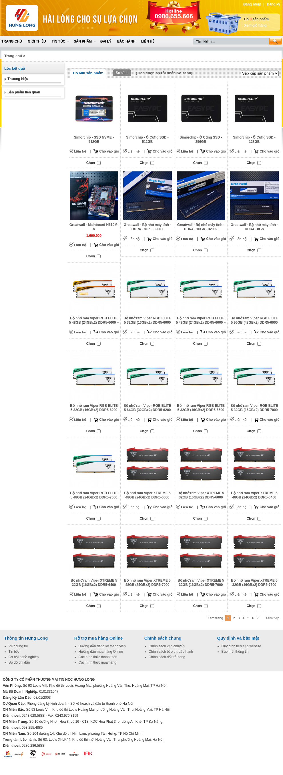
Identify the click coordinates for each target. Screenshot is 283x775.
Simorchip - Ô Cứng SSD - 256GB (201, 139)
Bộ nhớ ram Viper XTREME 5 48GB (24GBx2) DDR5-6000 (147, 495)
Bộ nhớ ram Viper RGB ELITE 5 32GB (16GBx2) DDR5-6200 (93, 408)
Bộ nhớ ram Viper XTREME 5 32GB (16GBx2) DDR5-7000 (201, 582)
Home (43, 18)
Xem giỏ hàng (255, 25)
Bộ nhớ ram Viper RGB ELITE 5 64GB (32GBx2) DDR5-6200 (147, 408)
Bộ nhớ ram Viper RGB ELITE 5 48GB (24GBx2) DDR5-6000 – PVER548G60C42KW (201, 322)
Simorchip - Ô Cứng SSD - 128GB (254, 139)
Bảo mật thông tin (235, 652)
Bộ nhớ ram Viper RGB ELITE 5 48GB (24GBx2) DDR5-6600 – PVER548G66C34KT (94, 322)
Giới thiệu (37, 41)
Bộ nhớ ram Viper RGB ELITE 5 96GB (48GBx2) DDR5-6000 (254, 320)
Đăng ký (273, 4)
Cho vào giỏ (109, 151)
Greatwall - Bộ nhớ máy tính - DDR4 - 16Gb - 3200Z (200, 227)
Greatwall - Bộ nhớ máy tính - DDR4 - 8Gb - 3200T (147, 227)
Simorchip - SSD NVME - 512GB (94, 139)
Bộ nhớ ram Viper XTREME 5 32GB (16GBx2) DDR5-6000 (201, 495)
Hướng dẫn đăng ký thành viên (102, 646)
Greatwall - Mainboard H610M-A (93, 227)
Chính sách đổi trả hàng (167, 657)
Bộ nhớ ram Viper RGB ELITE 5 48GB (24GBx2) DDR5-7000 (93, 495)
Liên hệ (147, 41)
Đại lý (105, 41)
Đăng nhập (252, 4)
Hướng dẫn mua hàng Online (101, 652)
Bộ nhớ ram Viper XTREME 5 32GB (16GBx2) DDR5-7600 (254, 582)
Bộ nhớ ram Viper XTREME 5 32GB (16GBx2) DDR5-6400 (94, 582)
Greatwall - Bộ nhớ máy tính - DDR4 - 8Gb (254, 227)
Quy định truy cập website (241, 646)
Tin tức (58, 41)
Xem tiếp (272, 618)
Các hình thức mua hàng (97, 662)
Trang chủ (11, 41)
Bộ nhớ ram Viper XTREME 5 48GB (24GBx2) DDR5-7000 (147, 582)
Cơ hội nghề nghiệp (24, 657)
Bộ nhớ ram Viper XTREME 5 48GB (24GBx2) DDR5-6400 (254, 495)
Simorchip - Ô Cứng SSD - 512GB (147, 139)
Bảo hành (126, 41)
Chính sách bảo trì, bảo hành (171, 652)
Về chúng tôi (18, 646)
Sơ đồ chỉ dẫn (19, 662)
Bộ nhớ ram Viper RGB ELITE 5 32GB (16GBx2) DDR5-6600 (200, 408)
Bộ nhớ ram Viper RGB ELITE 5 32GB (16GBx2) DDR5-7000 (254, 408)
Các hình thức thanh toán (98, 657)
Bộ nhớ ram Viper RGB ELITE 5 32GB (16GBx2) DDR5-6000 (147, 320)
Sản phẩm (83, 41)
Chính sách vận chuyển (167, 646)
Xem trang (215, 618)
